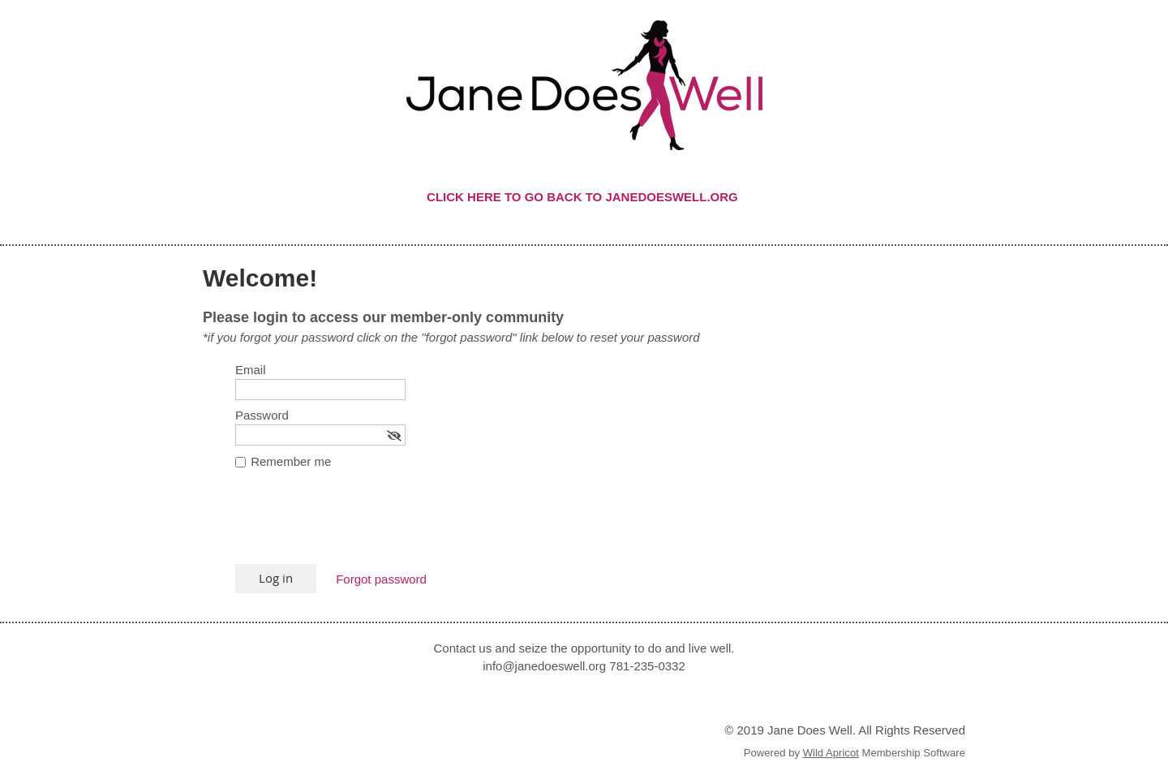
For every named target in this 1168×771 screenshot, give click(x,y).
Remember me (291, 461)
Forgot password (381, 579)
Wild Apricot (831, 753)
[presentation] (358, 524)
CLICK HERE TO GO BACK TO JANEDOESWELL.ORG (584, 197)
